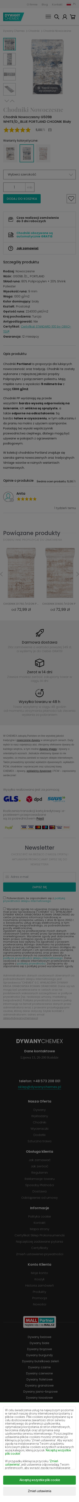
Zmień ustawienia (39, 1491)
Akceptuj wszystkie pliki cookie (39, 1480)
